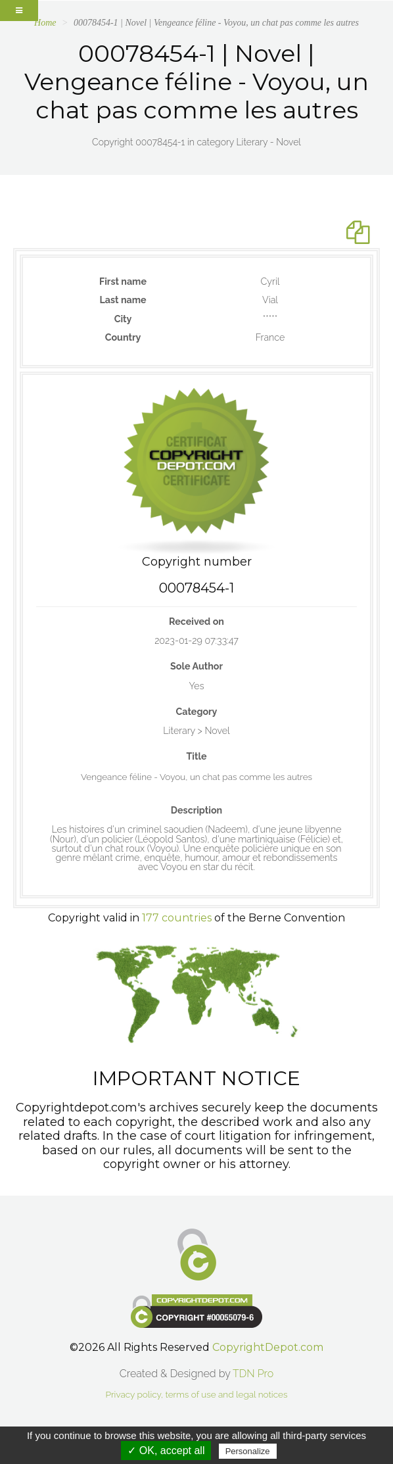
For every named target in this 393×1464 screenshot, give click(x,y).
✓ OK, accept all (165, 1450)
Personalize (247, 1451)
